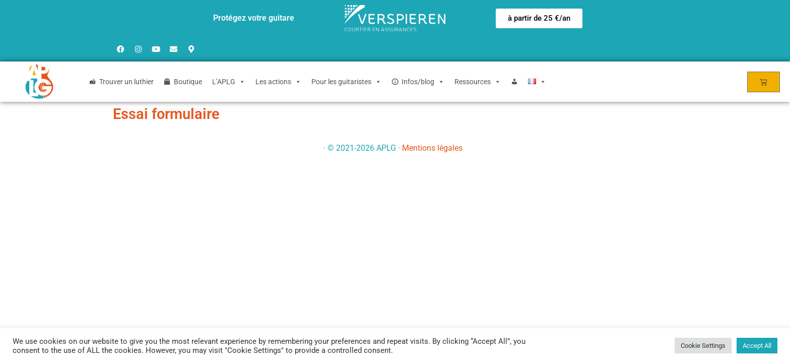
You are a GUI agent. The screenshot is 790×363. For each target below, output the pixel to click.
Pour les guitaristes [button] (346, 82)
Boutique (188, 82)
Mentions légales (432, 148)
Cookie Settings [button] (703, 345)
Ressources (477, 82)
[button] (539, 18)
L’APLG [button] (228, 82)
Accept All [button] (757, 345)
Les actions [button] (278, 82)
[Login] (514, 82)
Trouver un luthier (126, 82)
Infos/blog (423, 82)
